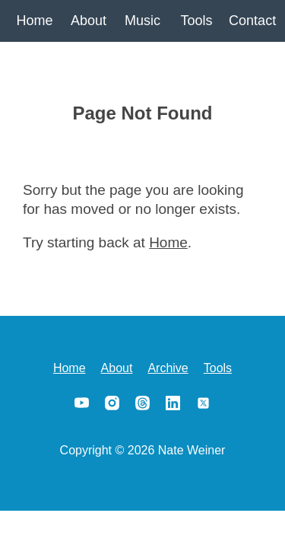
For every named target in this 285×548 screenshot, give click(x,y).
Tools (196, 20)
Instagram (112, 403)
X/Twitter (203, 403)
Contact (250, 20)
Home (34, 20)
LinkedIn (173, 403)
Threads (143, 403)
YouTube (82, 403)
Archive (167, 368)
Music (142, 20)
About (88, 20)
